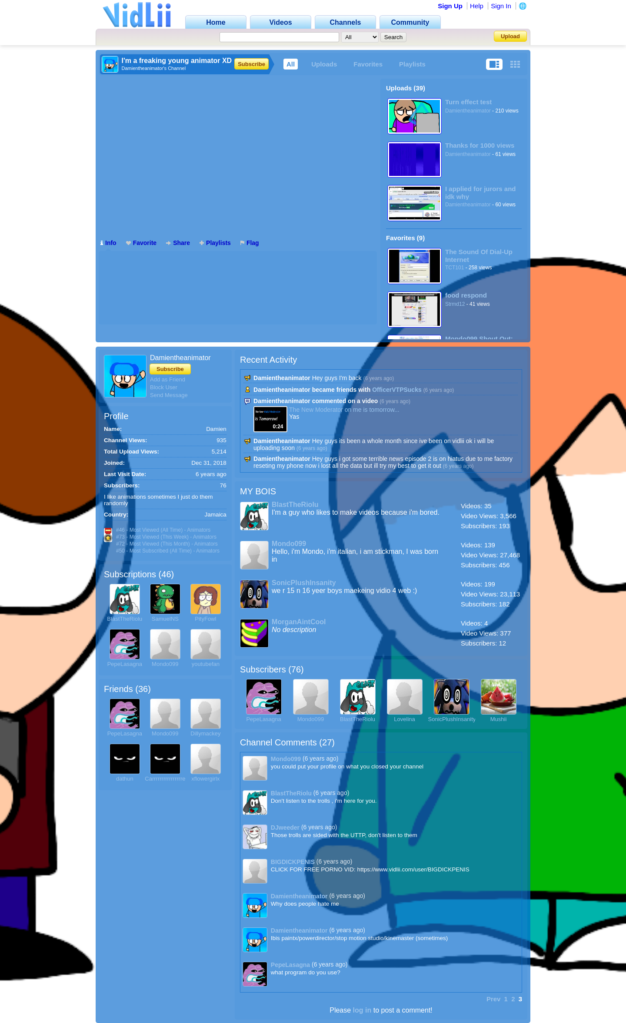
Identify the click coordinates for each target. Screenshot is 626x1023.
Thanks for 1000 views (479, 145)
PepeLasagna (124, 664)
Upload (510, 36)
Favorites (368, 64)
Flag (249, 242)
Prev (493, 999)
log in (362, 1010)
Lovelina (404, 719)
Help (476, 6)
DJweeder (285, 827)
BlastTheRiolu (124, 619)
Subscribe (251, 64)
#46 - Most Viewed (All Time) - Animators (163, 530)
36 (143, 689)
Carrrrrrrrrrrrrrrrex (166, 778)
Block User (163, 387)
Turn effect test (468, 102)
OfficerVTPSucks (397, 389)
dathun (124, 778)
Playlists (412, 64)
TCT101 (454, 268)
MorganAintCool (299, 622)
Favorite (141, 242)
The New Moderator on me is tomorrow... (344, 409)
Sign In (501, 6)
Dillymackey (205, 733)
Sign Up (450, 6)
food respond (466, 295)
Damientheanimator (468, 111)
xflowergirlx (205, 778)
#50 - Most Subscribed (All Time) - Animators (168, 551)
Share (178, 242)
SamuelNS (165, 619)
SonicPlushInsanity (304, 582)
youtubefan (206, 664)
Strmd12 (455, 304)
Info (108, 242)
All (290, 64)
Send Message (169, 395)
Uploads (324, 64)
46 (166, 574)
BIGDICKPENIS (293, 861)
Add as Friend (167, 379)
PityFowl (205, 619)
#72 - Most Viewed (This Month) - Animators (167, 544)
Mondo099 (165, 664)
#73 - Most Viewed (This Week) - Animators (166, 537)
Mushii (498, 719)
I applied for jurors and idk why (480, 192)
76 (296, 669)
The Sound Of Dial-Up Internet (479, 255)
